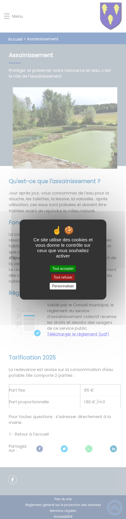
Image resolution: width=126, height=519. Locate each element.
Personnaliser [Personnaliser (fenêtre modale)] (63, 286)
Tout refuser (62, 277)
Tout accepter (63, 268)
